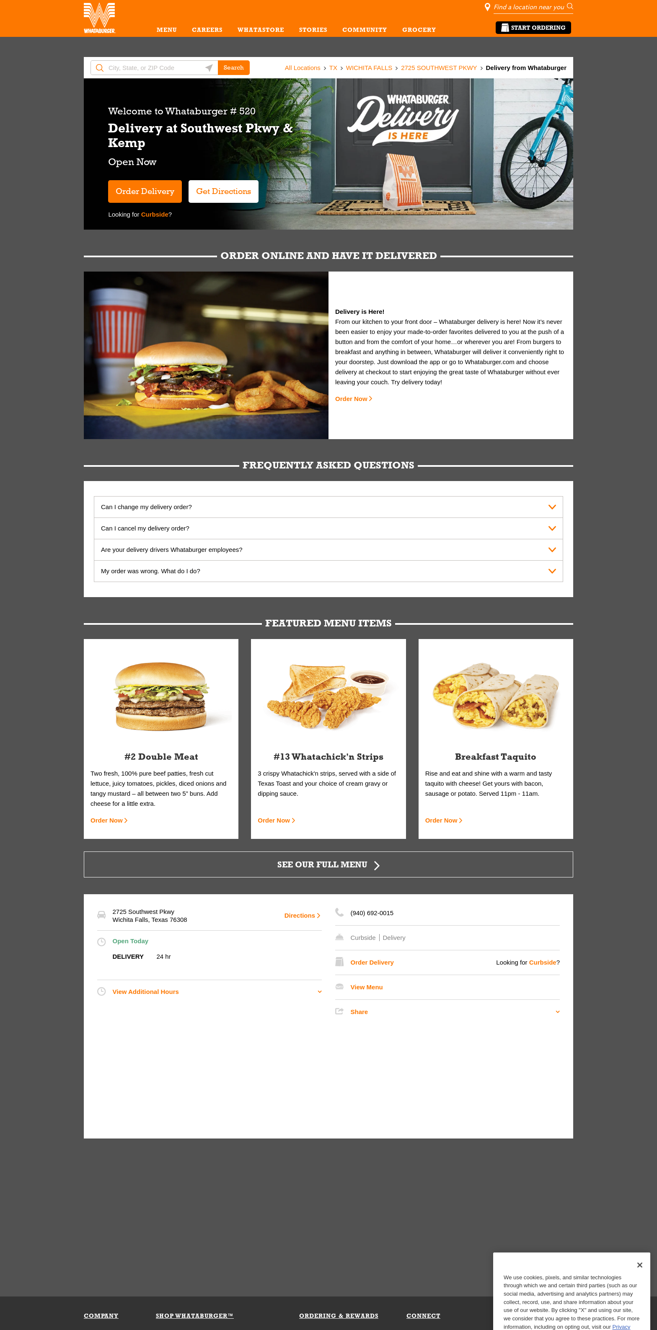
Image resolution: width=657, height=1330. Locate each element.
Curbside (154, 214)
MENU (167, 30)
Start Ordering (533, 27)
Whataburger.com (490, 361)
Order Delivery (145, 191)
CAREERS (207, 30)
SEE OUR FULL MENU (322, 864)
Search (234, 67)
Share (359, 1011)
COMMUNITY (364, 30)
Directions (300, 915)
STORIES (313, 30)
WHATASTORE (261, 30)
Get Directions (220, 188)
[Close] (640, 1284)
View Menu (367, 987)
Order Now (351, 398)
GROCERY (419, 30)
